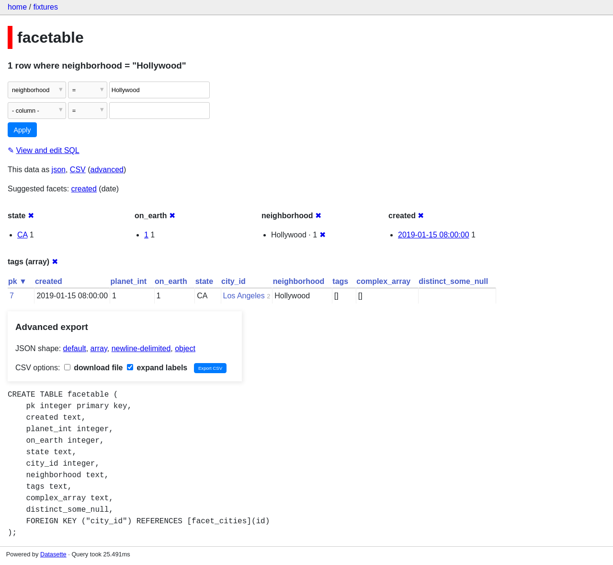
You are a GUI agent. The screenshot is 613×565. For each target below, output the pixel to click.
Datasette (53, 554)
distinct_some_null (453, 281)
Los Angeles (244, 296)
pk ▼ (17, 281)
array (99, 348)
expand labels (157, 368)
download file (93, 368)
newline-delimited (141, 348)
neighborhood (299, 281)
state (204, 281)
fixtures (45, 7)
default (74, 348)
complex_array (383, 281)
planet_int (129, 281)
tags (340, 281)
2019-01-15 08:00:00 (433, 235)
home (17, 7)
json (59, 169)
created (84, 189)
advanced (107, 169)
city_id (233, 281)
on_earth (171, 281)
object (185, 348)
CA (22, 235)
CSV (78, 169)
